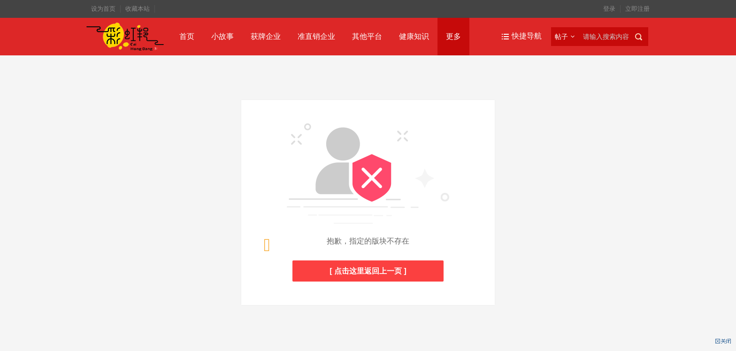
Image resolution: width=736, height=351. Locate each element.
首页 (186, 36)
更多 (453, 36)
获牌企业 (266, 36)
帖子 (561, 36)
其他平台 (367, 36)
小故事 (222, 36)
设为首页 (103, 8)
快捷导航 (527, 36)
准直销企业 (316, 36)
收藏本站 (137, 8)
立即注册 (637, 8)
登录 (609, 8)
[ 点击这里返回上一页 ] (368, 271)
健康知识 (414, 36)
